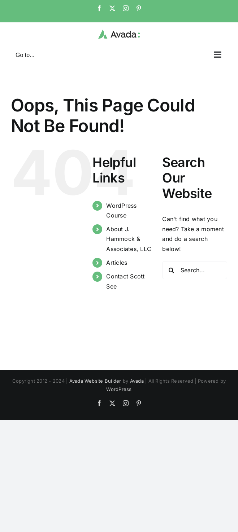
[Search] (171, 270)
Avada (137, 381)
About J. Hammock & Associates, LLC (128, 238)
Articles (116, 262)
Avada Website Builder (95, 381)
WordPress (118, 389)
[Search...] (194, 270)
